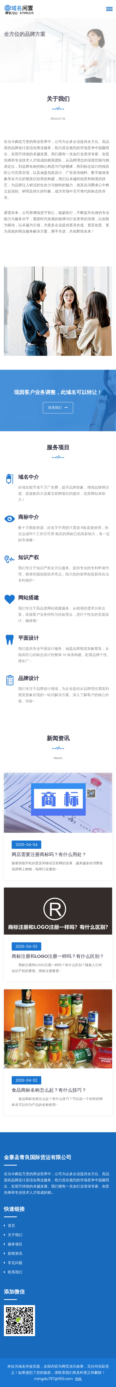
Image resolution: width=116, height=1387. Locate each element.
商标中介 (28, 517)
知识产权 (28, 557)
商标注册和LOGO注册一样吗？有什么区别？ (58, 956)
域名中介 (28, 477)
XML (78, 1378)
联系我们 (58, 407)
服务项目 (13, 1244)
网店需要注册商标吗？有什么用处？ (49, 854)
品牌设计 (28, 678)
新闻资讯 (13, 1253)
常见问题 (13, 1262)
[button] (108, 9)
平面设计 (28, 638)
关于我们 (13, 1234)
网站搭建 (28, 597)
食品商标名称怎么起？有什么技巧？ (49, 1090)
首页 (9, 1225)
